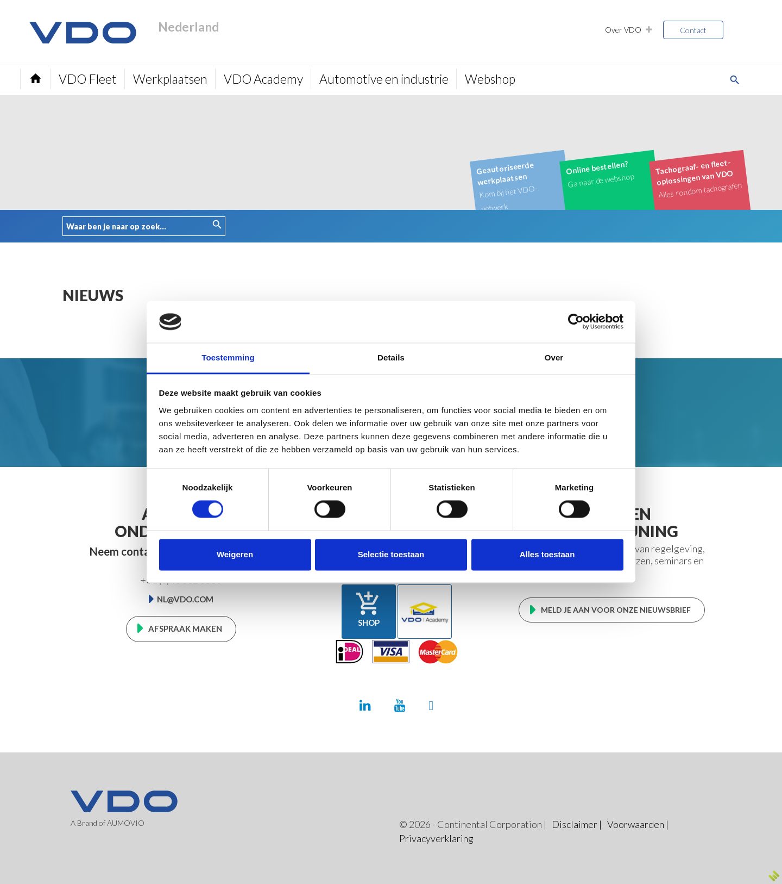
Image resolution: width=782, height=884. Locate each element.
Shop (369, 608)
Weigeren (235, 554)
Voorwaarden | (638, 824)
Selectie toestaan (391, 554)
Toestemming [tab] (228, 357)
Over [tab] (554, 357)
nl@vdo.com (185, 599)
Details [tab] (391, 357)
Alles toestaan (547, 554)
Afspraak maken (185, 628)
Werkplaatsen (170, 78)
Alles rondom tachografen (698, 178)
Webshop (490, 78)
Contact (693, 30)
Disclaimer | (577, 824)
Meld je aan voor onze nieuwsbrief (616, 609)
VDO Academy (263, 78)
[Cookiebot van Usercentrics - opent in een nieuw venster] (575, 322)
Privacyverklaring (436, 838)
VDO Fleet (88, 78)
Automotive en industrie (384, 78)
